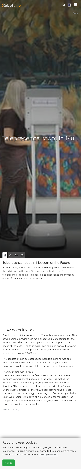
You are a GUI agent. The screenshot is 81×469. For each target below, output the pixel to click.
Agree (8, 462)
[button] (75, 5)
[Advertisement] (40, 301)
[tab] (4, 255)
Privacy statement (48, 454)
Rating (75, 13)
